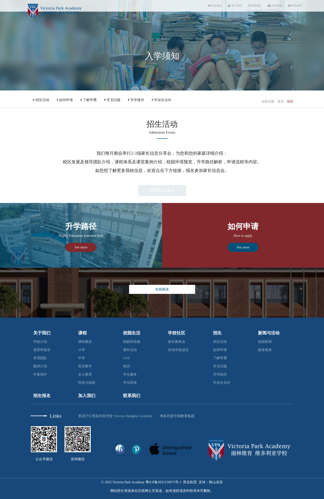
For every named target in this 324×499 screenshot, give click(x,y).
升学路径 (136, 100)
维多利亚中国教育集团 (177, 416)
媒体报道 (265, 350)
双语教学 (85, 366)
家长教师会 (176, 341)
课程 (187, 19)
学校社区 (238, 19)
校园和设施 (131, 341)
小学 (81, 350)
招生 (262, 19)
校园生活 (210, 19)
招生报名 (215, 5)
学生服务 (130, 374)
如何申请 (65, 100)
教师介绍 (40, 366)
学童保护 (40, 374)
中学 (81, 358)
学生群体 (130, 382)
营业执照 (190, 482)
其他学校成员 (178, 350)
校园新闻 (265, 341)
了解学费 (89, 100)
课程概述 (85, 341)
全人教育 (85, 374)
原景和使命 (42, 350)
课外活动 (130, 350)
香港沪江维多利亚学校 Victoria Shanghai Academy (115, 416)
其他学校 (275, 5)
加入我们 (235, 5)
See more (80, 247)
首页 (139, 19)
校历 (126, 366)
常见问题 (112, 100)
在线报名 (162, 289)
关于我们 (163, 19)
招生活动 (41, 100)
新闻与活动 (288, 19)
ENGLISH (295, 5)
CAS (126, 358)
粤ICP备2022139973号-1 (163, 482)
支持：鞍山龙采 (211, 482)
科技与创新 (86, 382)
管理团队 (40, 358)
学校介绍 (40, 341)
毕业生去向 (161, 100)
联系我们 (255, 5)
